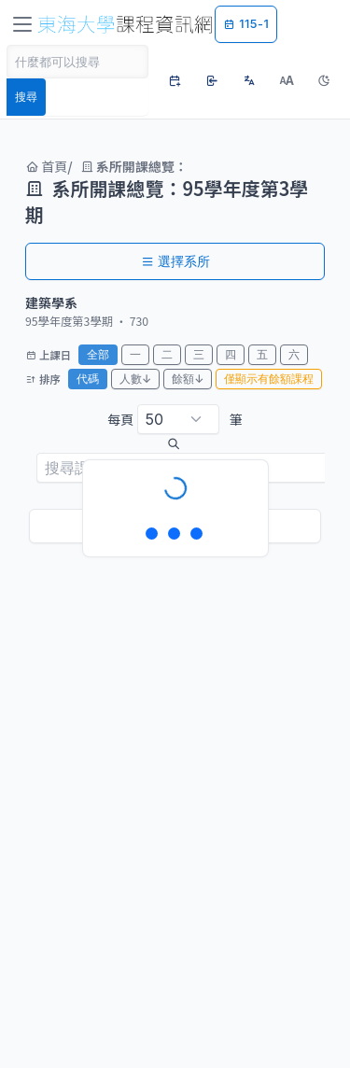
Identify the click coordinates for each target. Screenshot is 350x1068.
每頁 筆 (174, 419)
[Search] (77, 61)
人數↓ (135, 379)
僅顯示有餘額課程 (269, 379)
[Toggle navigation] (22, 24)
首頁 (46, 166)
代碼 (88, 379)
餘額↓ (187, 379)
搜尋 (26, 97)
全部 (98, 354)
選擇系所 (175, 261)
